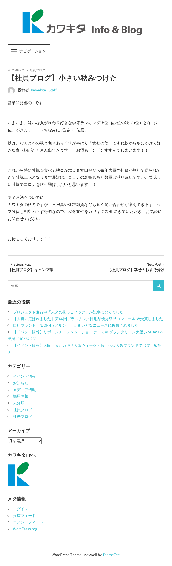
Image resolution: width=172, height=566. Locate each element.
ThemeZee (111, 555)
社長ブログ (22, 416)
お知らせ (20, 383)
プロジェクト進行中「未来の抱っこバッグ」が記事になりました (68, 312)
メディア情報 (24, 390)
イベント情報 (24, 376)
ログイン (20, 509)
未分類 (18, 403)
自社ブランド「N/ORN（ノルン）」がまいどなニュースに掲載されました (75, 325)
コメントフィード (28, 522)
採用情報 (20, 396)
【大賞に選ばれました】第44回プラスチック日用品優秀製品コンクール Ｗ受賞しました (88, 319)
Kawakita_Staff (44, 90)
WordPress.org (25, 529)
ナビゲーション (32, 51)
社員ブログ (37, 70)
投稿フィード (24, 516)
